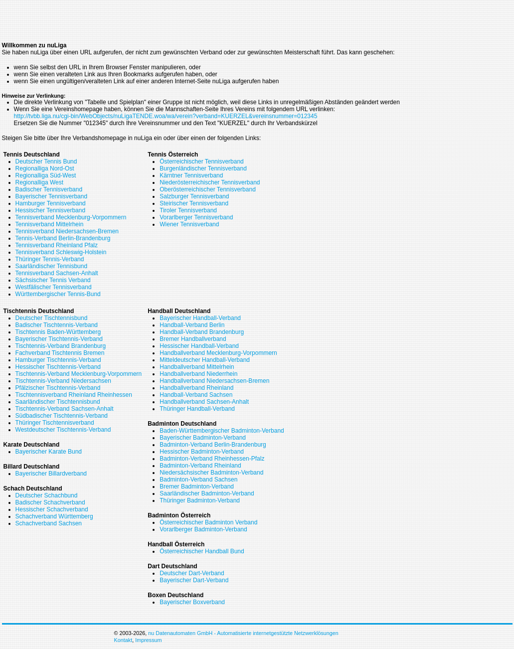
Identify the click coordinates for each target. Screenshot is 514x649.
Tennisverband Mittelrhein (49, 224)
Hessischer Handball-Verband (199, 345)
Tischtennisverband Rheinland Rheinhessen (73, 394)
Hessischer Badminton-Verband (202, 451)
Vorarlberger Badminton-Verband (203, 529)
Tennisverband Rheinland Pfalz (56, 245)
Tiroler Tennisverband (188, 210)
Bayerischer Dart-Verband (194, 580)
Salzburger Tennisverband (194, 196)
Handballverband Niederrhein (198, 373)
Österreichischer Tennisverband (202, 161)
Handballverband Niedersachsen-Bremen (214, 380)
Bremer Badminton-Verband (197, 486)
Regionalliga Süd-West (45, 175)
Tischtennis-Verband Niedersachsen (63, 380)
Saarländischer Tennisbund (51, 266)
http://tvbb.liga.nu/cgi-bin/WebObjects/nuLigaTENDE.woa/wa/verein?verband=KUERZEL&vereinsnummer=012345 (166, 116)
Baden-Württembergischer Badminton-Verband (222, 430)
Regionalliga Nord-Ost (44, 168)
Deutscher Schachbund (46, 495)
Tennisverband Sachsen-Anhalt (56, 273)
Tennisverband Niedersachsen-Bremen (67, 231)
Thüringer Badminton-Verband (200, 500)
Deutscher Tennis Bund (46, 161)
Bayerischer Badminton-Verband (203, 437)
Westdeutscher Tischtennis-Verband (63, 429)
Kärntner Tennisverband (191, 175)
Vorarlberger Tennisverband (196, 217)
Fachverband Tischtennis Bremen (60, 352)
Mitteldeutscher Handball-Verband (205, 359)
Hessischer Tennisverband (50, 210)
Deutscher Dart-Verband (192, 573)
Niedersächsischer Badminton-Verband (211, 472)
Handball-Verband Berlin (192, 325)
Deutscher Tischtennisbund (51, 318)
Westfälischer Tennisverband (53, 287)
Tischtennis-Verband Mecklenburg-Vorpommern (78, 373)
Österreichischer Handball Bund (202, 551)
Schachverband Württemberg (54, 516)
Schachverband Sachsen (48, 523)
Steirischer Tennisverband (194, 203)
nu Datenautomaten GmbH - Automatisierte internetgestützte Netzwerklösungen (243, 633)
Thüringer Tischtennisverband (54, 422)
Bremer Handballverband (193, 338)
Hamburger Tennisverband (50, 203)
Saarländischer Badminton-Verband (207, 493)
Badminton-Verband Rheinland (200, 465)
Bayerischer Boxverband (192, 602)
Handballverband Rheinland (196, 387)
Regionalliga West (39, 182)
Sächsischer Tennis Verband (53, 280)
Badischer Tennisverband (49, 189)
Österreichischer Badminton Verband (208, 522)
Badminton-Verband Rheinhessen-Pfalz (212, 458)
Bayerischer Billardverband (51, 473)
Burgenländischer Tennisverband (203, 168)
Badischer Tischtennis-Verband (56, 325)
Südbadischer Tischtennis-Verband (61, 415)
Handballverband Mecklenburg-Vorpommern (218, 352)
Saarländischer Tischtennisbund (57, 401)
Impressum (148, 640)
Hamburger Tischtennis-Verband (58, 359)
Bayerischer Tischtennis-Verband (59, 338)
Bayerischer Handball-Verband (200, 318)
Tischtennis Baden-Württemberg (58, 331)
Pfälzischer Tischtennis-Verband (58, 387)
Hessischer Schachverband (51, 509)
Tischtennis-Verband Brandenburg (60, 345)
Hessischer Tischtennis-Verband (58, 366)
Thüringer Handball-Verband (197, 408)
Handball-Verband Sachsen (196, 394)
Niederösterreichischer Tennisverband (210, 182)
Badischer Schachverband (50, 502)
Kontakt (123, 640)
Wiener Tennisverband (189, 224)
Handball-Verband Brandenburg (202, 331)
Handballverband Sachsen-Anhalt (204, 401)
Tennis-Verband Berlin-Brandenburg (63, 238)
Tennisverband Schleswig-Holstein (61, 252)
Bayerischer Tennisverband (51, 196)
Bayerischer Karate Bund (48, 451)
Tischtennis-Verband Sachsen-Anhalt (64, 408)
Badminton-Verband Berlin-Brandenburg (213, 444)
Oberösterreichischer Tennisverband (208, 189)
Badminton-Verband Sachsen (198, 479)
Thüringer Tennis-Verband (49, 259)
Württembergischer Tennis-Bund (58, 294)
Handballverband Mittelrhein (197, 366)
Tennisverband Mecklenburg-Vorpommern (71, 217)
